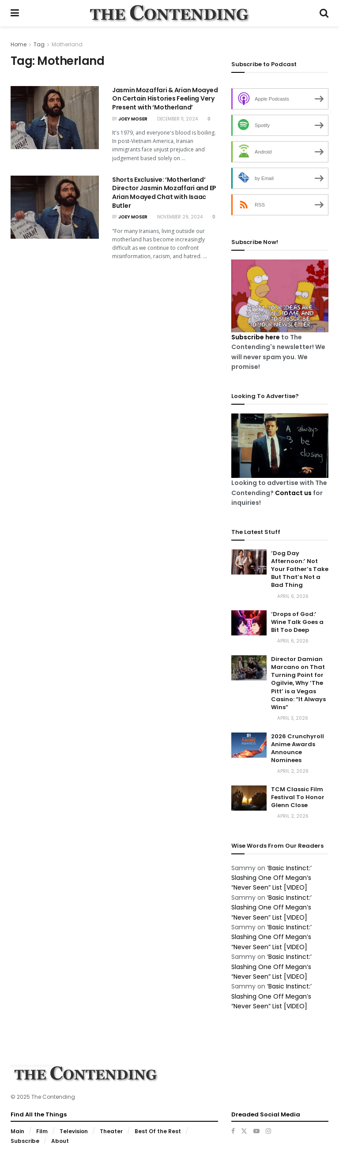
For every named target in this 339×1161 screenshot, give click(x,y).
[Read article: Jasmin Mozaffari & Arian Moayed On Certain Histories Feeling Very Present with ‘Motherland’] (55, 117)
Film (42, 1131)
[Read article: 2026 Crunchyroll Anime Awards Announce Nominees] (249, 745)
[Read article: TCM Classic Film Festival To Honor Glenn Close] (249, 798)
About (60, 1141)
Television (74, 1131)
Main (17, 1131)
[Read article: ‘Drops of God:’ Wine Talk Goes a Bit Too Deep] (249, 622)
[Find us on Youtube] (256, 1131)
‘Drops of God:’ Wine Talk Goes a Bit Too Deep (297, 622)
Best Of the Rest (158, 1131)
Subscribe (25, 1141)
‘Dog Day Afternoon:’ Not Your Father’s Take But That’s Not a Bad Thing (299, 569)
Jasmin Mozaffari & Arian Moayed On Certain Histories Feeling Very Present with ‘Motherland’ (165, 99)
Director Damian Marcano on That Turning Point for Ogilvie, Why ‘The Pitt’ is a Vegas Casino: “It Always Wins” (298, 683)
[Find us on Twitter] (244, 1131)
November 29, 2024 (177, 217)
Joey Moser (132, 119)
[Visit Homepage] (169, 13)
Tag (39, 44)
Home (18, 44)
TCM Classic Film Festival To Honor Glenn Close (297, 797)
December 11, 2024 (175, 119)
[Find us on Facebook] (233, 1131)
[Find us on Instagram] (268, 1131)
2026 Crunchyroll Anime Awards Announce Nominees (297, 748)
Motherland (67, 44)
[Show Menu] (15, 13)
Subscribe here (255, 337)
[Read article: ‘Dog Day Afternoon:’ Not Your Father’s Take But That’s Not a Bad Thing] (249, 562)
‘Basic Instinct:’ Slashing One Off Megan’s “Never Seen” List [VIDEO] (271, 878)
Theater (111, 1131)
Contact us (293, 492)
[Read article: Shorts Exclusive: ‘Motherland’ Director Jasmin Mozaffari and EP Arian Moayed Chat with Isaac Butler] (55, 207)
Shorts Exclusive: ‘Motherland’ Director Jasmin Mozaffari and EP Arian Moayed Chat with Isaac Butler (164, 192)
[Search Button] (324, 13)
